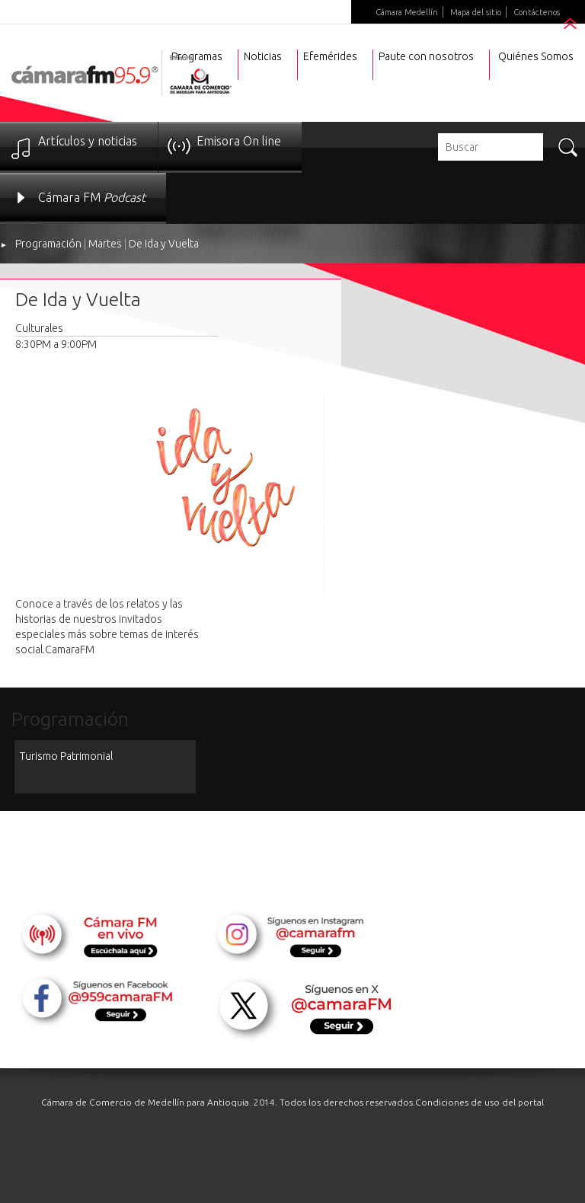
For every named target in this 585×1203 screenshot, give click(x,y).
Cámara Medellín (407, 12)
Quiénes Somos (536, 56)
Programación (48, 244)
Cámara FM (91, 197)
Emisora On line (239, 141)
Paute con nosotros (426, 56)
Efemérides (330, 56)
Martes (105, 244)
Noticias (263, 56)
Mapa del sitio (475, 12)
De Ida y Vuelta (164, 244)
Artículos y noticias (87, 141)
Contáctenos (536, 12)
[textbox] (490, 147)
